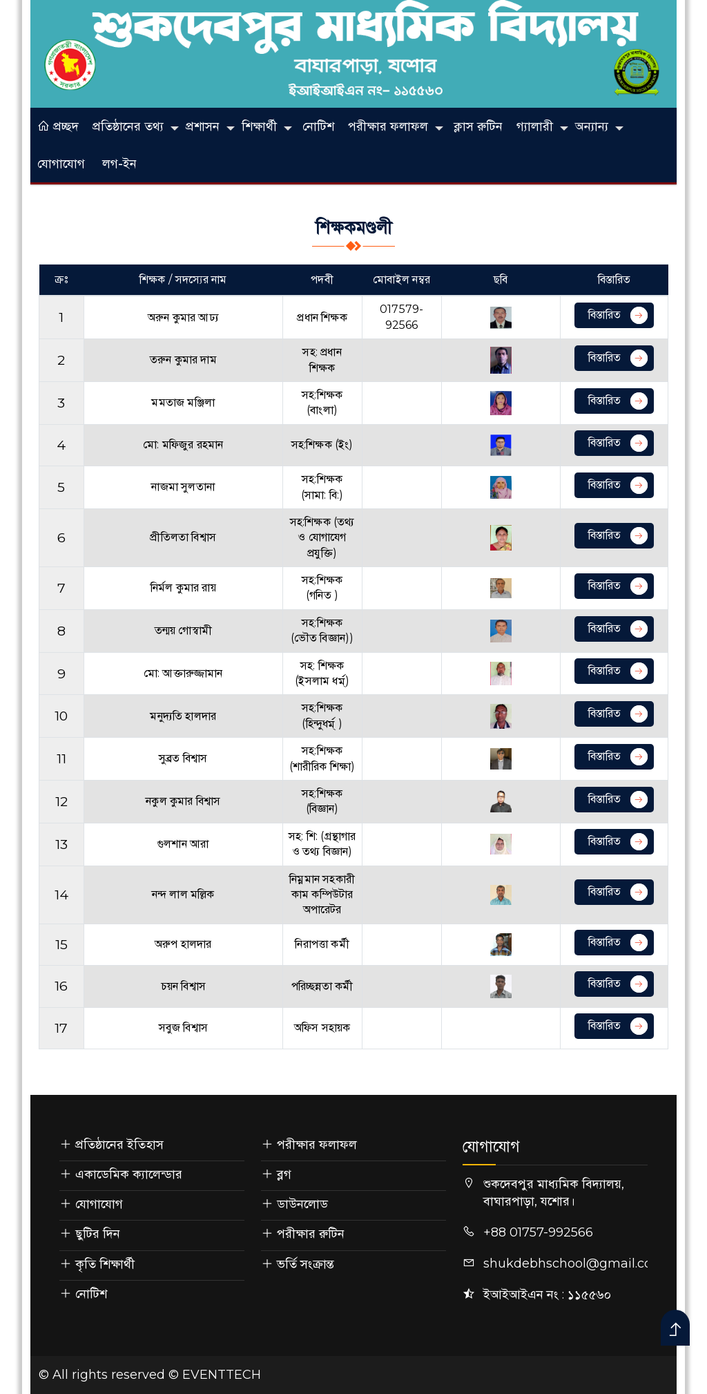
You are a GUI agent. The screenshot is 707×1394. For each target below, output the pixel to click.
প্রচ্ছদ (58, 126)
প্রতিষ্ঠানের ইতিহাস (119, 1144)
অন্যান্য (591, 126)
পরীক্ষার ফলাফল (388, 126)
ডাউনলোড (302, 1204)
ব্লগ (284, 1174)
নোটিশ (318, 126)
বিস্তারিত (618, 315)
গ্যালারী (534, 126)
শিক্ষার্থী (259, 126)
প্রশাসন (203, 126)
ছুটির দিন (97, 1233)
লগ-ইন (119, 163)
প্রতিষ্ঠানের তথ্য (128, 126)
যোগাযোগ (61, 163)
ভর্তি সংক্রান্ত (305, 1264)
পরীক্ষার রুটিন (311, 1233)
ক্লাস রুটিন (478, 126)
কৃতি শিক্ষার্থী (105, 1264)
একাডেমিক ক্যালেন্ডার (128, 1174)
